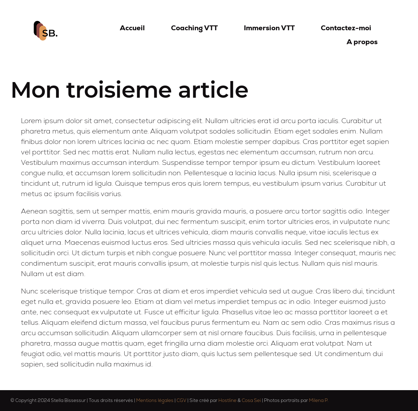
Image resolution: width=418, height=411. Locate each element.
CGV (181, 400)
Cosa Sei (251, 400)
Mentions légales (154, 400)
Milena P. (318, 400)
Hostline (227, 400)
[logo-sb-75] (46, 24)
